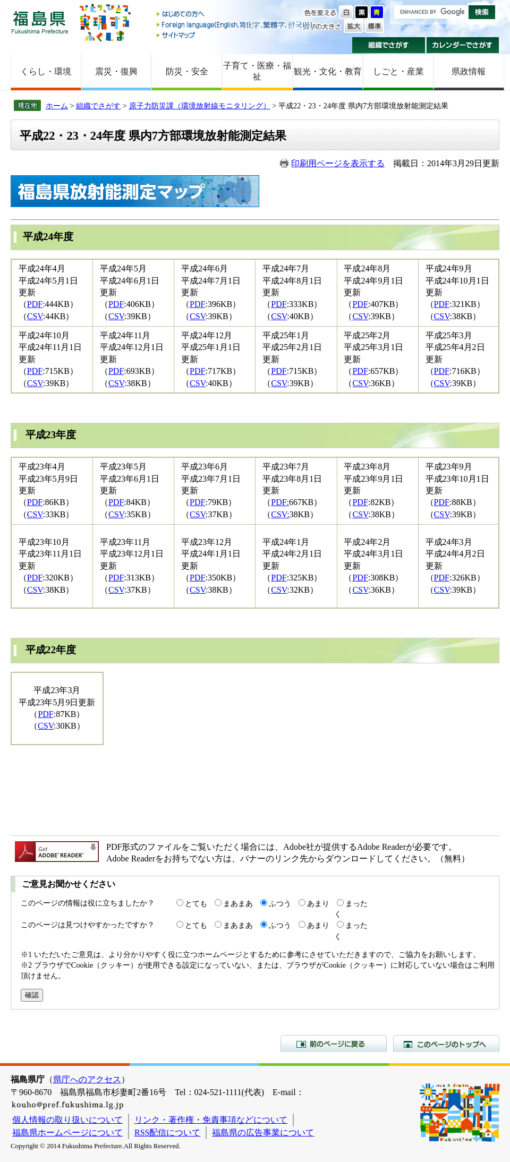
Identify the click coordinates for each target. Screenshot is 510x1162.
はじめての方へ (235, 15)
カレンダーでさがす (463, 45)
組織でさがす (388, 45)
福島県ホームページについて (67, 1132)
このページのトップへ (446, 1043)
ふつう (280, 903)
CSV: (280, 514)
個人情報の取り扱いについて (67, 1119)
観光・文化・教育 (328, 71)
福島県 (40, 22)
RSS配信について (167, 1132)
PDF (34, 304)
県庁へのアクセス (87, 1079)
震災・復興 (116, 71)
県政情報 (469, 71)
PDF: (280, 502)
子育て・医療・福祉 (257, 71)
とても (196, 903)
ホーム (57, 105)
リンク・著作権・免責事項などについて (210, 1119)
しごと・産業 (398, 71)
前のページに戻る (333, 1043)
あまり (318, 903)
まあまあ (238, 903)
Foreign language (235, 25)
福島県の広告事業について (263, 1132)
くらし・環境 (45, 71)
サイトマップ (235, 35)
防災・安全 (187, 71)
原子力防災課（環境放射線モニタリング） (199, 105)
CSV (35, 316)
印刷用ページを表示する (338, 163)
